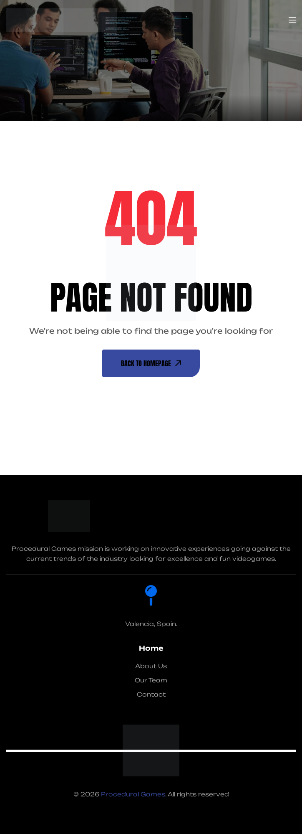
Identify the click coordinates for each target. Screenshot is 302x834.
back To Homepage (151, 363)
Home (151, 648)
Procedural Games (133, 794)
